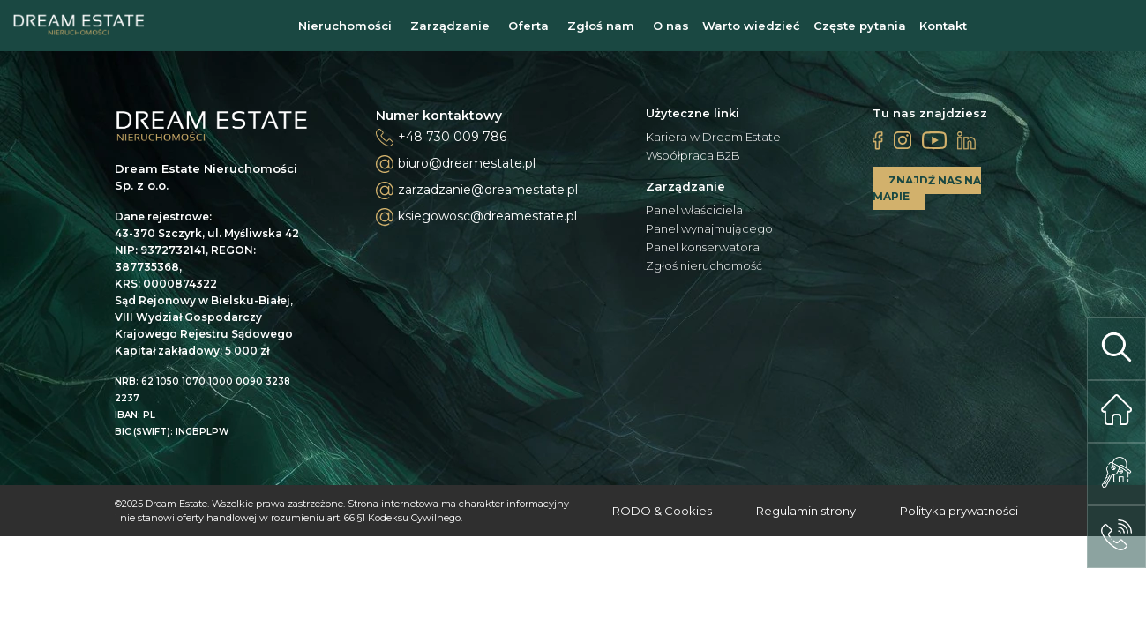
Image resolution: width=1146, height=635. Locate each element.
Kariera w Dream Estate (713, 137)
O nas (671, 26)
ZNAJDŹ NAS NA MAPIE (927, 188)
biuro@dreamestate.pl (456, 164)
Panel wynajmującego (709, 229)
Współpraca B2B (693, 155)
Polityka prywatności (959, 511)
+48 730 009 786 (452, 137)
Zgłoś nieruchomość (704, 266)
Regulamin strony (806, 511)
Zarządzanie (450, 26)
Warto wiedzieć (751, 26)
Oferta (528, 26)
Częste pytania (859, 26)
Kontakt (943, 26)
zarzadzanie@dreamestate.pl (477, 190)
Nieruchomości (345, 26)
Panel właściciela (694, 210)
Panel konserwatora (703, 247)
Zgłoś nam (600, 26)
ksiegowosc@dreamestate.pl (476, 217)
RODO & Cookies (662, 511)
